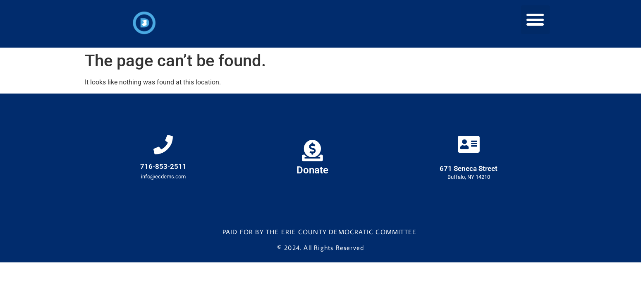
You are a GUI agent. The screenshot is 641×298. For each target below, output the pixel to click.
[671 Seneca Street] (468, 145)
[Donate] (312, 150)
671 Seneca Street (468, 170)
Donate (312, 171)
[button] (535, 19)
